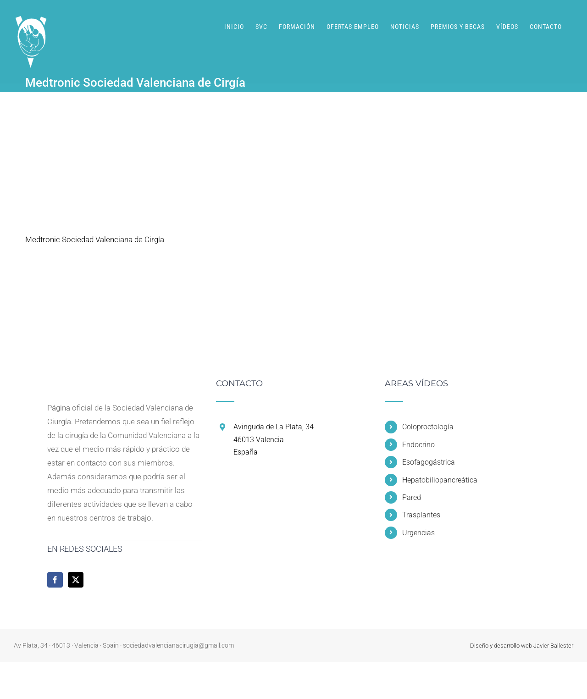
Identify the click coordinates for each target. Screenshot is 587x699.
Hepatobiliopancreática (439, 480)
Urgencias (418, 532)
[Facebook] (55, 580)
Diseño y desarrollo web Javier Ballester (521, 645)
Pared (411, 497)
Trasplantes (421, 514)
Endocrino (418, 444)
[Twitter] (75, 580)
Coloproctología (428, 426)
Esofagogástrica (428, 462)
